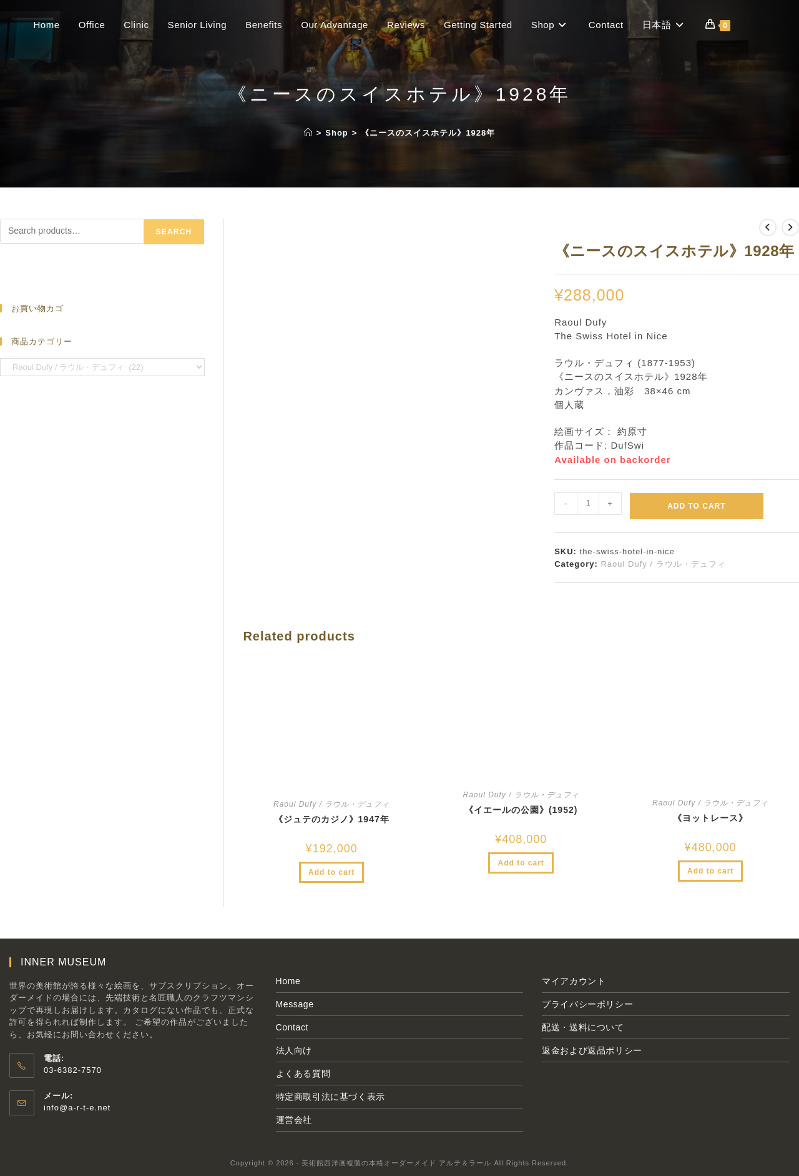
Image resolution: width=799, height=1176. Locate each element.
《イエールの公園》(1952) (520, 810)
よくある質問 (303, 1074)
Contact (292, 1027)
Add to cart (696, 506)
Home (288, 981)
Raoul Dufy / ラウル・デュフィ (662, 564)
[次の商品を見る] (790, 227)
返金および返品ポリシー (592, 1050)
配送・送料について (583, 1027)
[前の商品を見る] (768, 227)
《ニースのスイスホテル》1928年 (428, 132)
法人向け (294, 1050)
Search (174, 231)
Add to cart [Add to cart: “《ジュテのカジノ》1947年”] (331, 872)
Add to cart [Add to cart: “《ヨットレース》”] (710, 871)
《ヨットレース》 (710, 818)
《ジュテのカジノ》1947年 (332, 819)
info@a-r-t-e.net (77, 1107)
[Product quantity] (588, 503)
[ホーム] (308, 132)
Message (295, 1004)
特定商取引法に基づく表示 (330, 1097)
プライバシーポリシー (587, 1004)
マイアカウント (573, 981)
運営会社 (294, 1120)
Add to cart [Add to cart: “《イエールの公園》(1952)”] (521, 863)
